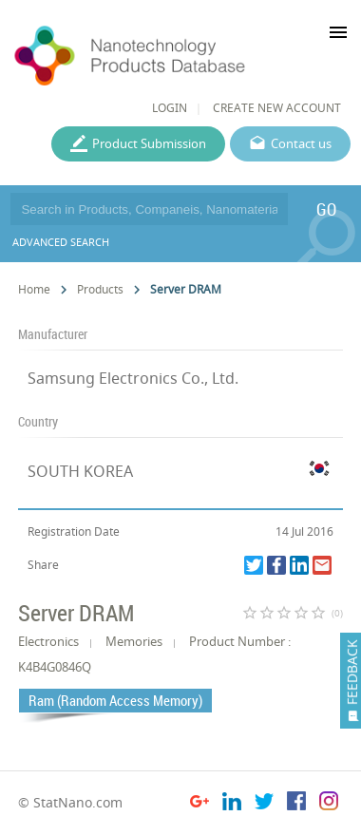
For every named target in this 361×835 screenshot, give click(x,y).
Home (34, 289)
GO (326, 209)
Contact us (301, 143)
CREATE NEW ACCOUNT (277, 108)
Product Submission (149, 143)
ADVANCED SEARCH (60, 242)
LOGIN (169, 108)
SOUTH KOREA (80, 471)
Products (100, 289)
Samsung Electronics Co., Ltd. (133, 378)
